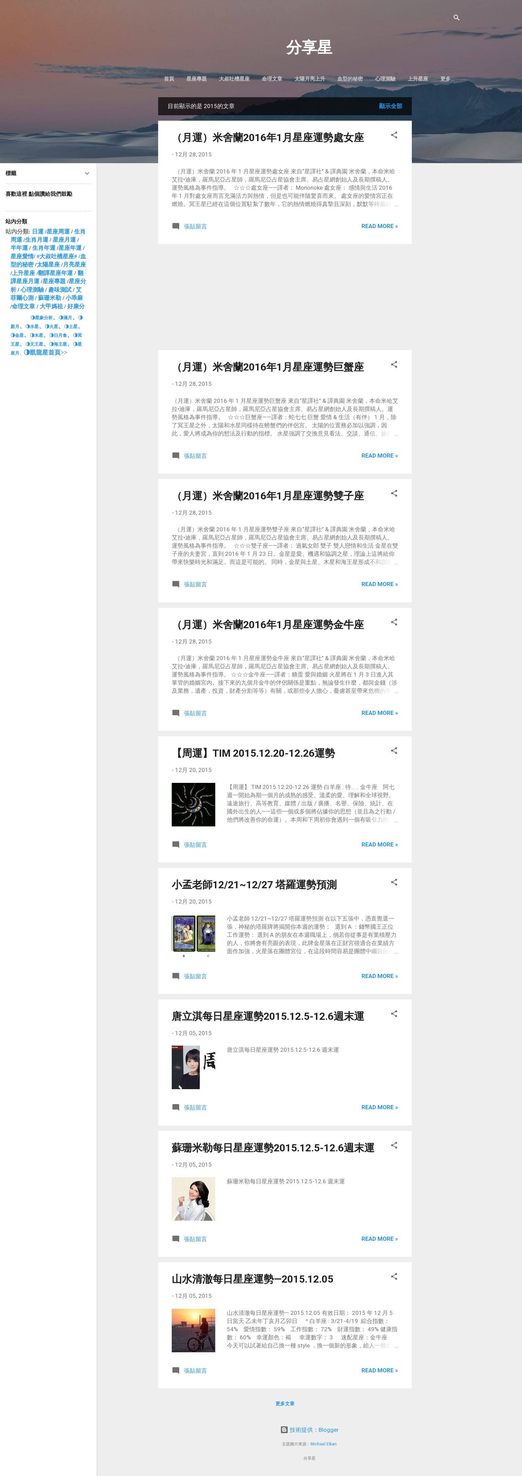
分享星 (309, 47)
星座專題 (210, 79)
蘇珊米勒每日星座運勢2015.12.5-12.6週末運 (273, 1149)
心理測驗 (398, 79)
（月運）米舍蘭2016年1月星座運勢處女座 (268, 139)
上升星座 (431, 79)
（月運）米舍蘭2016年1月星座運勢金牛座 (268, 626)
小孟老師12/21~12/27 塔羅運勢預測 (254, 886)
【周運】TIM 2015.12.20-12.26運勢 (253, 754)
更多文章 (284, 1405)
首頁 (182, 79)
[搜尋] (457, 18)
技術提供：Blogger (309, 1429)
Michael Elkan (323, 1444)
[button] (394, 137)
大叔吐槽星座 (247, 79)
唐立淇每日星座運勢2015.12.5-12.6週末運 (268, 1018)
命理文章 (285, 79)
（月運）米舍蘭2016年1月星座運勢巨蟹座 (268, 368)
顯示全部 (390, 107)
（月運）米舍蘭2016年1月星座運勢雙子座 (268, 497)
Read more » (379, 227)
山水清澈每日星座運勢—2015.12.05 (252, 1280)
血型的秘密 (363, 79)
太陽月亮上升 (323, 79)
